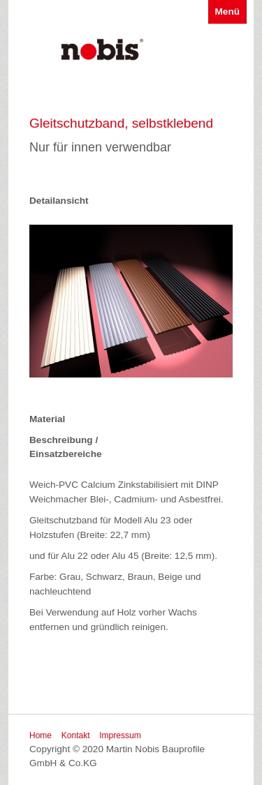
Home (40, 735)
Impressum (119, 735)
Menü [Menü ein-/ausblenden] (227, 11)
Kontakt (75, 735)
